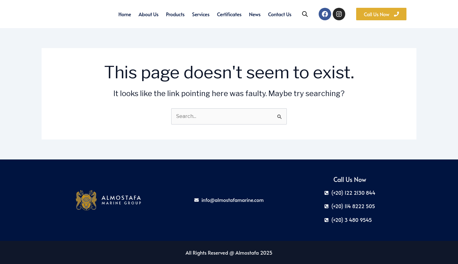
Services (201, 14)
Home (124, 14)
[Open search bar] (305, 14)
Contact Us (279, 14)
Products (175, 14)
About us (149, 14)
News (255, 14)
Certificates (229, 14)
